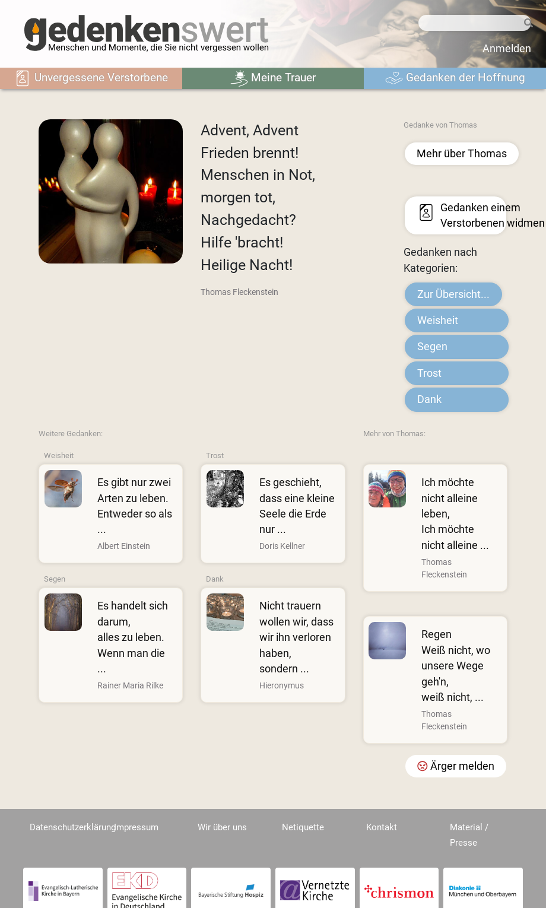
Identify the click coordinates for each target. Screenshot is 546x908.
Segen (432, 347)
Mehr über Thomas (462, 154)
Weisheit (437, 320)
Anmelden (506, 49)
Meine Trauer (273, 78)
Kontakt (381, 827)
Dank (429, 399)
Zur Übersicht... (453, 294)
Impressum (136, 827)
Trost (429, 373)
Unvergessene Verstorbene (91, 78)
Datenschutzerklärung (73, 827)
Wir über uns (222, 827)
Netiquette (303, 827)
